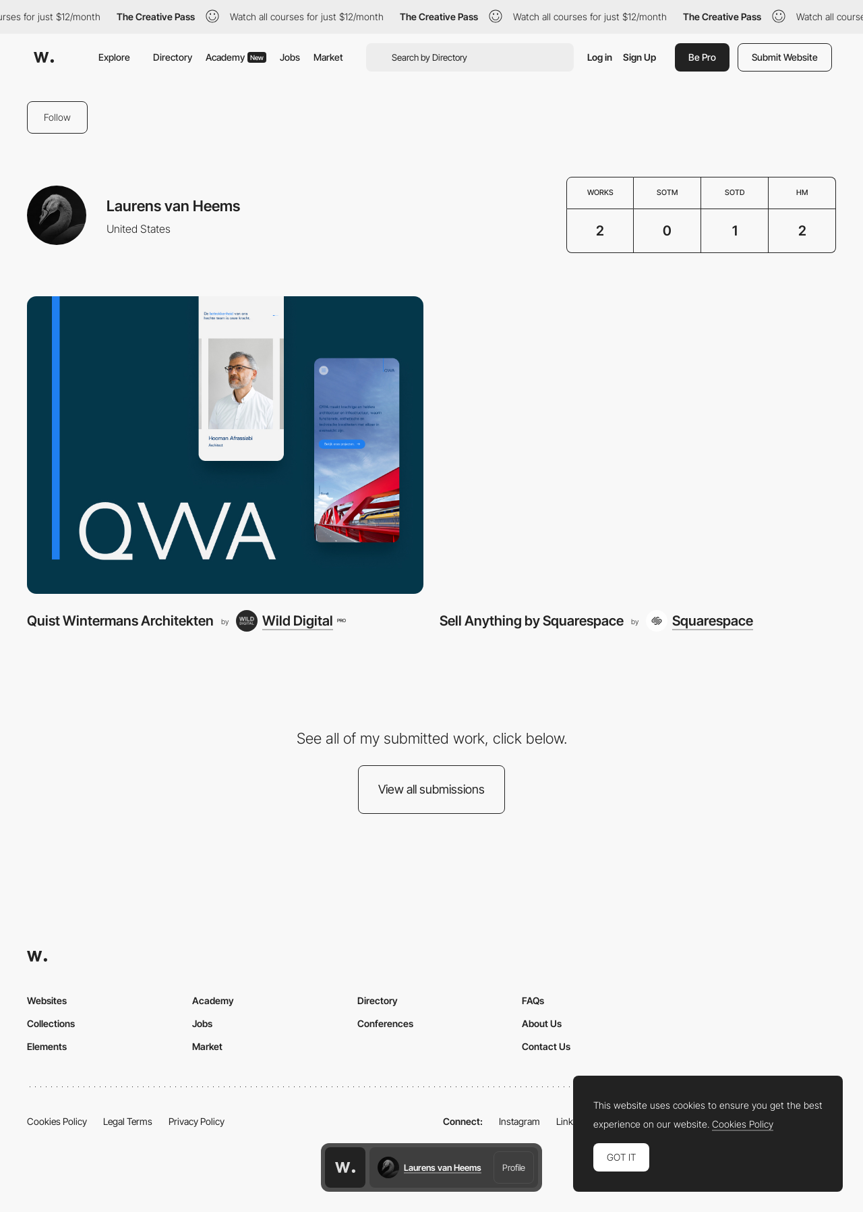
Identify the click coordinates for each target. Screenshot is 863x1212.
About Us (542, 1023)
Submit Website (785, 57)
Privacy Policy (197, 1121)
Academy (236, 57)
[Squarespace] (699, 621)
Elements (47, 1046)
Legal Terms (127, 1121)
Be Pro (702, 57)
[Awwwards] (44, 57)
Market (328, 57)
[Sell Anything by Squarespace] (638, 445)
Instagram (519, 1121)
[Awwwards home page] (345, 1167)
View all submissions (431, 789)
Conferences (385, 1023)
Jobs (290, 57)
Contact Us (546, 1046)
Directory (172, 57)
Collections (51, 1023)
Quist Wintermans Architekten (120, 620)
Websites (47, 1000)
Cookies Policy (57, 1121)
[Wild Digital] (290, 621)
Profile (513, 1167)
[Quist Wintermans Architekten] (225, 445)
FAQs (533, 1000)
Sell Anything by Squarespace (532, 620)
